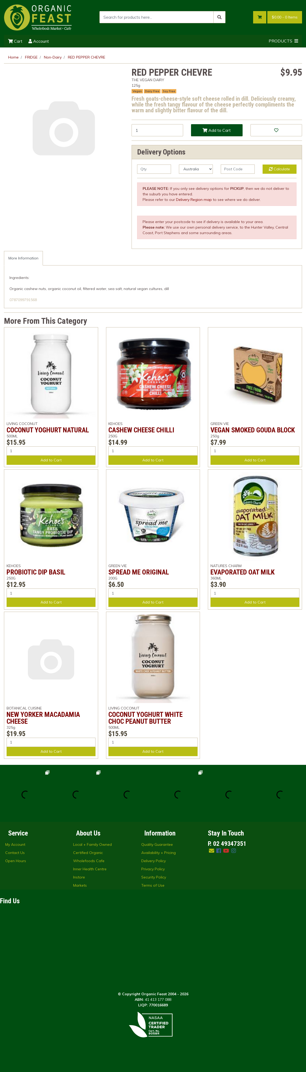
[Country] (196, 169)
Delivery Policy (153, 860)
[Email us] (211, 850)
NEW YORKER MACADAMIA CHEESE (43, 718)
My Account (15, 844)
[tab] (23, 258)
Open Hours (15, 860)
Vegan (137, 91)
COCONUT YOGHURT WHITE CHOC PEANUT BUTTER (145, 718)
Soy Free (169, 91)
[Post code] (238, 169)
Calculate (279, 169)
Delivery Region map (194, 199)
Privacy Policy (153, 869)
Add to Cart (217, 130)
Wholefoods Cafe (88, 860)
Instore (79, 877)
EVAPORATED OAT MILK (242, 572)
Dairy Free (152, 91)
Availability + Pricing (158, 852)
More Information (23, 258)
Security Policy (153, 877)
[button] (276, 130)
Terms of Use (152, 885)
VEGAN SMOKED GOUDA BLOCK (252, 430)
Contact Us (15, 852)
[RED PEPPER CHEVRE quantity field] (157, 130)
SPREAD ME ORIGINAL (138, 572)
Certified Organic (88, 852)
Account (38, 41)
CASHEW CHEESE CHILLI (141, 430)
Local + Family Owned (92, 844)
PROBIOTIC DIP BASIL (36, 572)
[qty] (154, 169)
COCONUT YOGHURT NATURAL (48, 430)
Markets (80, 885)
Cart (15, 41)
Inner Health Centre (90, 869)
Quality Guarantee (157, 844)
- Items (285, 17)
